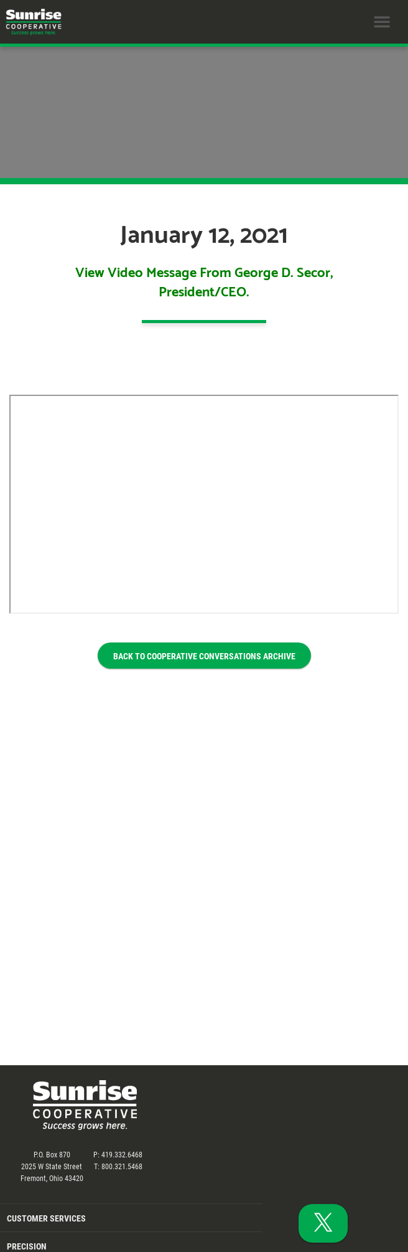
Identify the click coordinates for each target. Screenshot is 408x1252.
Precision (27, 1246)
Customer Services (46, 1218)
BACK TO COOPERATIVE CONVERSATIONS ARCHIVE (204, 656)
